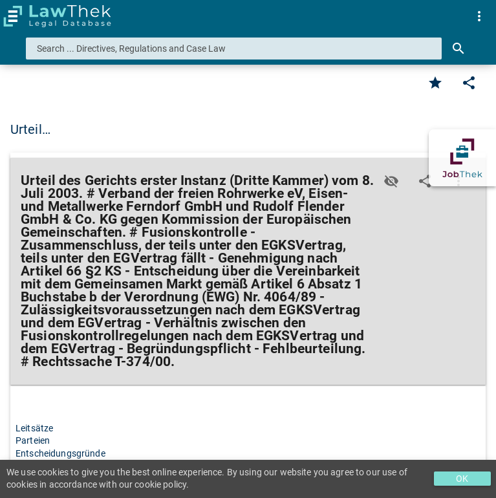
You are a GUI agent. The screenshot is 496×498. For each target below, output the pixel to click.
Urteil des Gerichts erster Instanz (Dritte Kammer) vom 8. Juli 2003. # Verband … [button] (244, 129)
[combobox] (233, 48)
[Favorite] (435, 83)
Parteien (33, 440)
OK (462, 478)
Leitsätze (34, 428)
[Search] (458, 48)
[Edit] (469, 83)
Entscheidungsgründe (60, 453)
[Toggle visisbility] (391, 181)
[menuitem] (479, 16)
